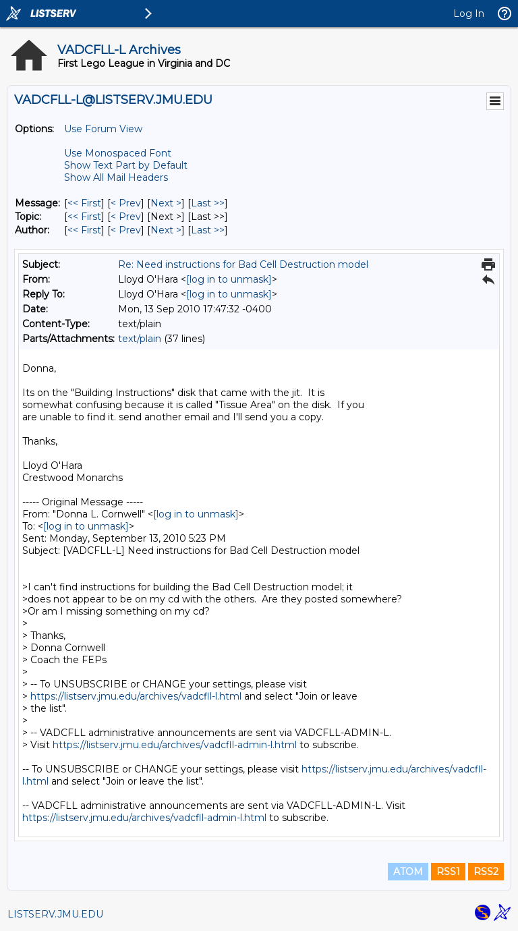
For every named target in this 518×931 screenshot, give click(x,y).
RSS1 (448, 872)
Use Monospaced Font (117, 153)
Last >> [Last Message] (208, 203)
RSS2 (485, 872)
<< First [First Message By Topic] (84, 216)
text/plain (139, 339)
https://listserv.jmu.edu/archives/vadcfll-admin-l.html (175, 745)
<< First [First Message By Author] (84, 230)
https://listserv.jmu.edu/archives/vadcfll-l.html (135, 696)
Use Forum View (103, 129)
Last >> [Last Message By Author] (208, 230)
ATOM (408, 872)
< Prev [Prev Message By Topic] (126, 216)
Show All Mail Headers (116, 177)
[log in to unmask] (229, 279)
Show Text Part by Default (126, 165)
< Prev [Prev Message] (126, 203)
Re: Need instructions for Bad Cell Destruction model (243, 264)
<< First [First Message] (84, 203)
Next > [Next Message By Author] (165, 230)
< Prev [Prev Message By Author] (126, 230)
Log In (468, 13)
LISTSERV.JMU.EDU (55, 914)
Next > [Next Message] (165, 203)
